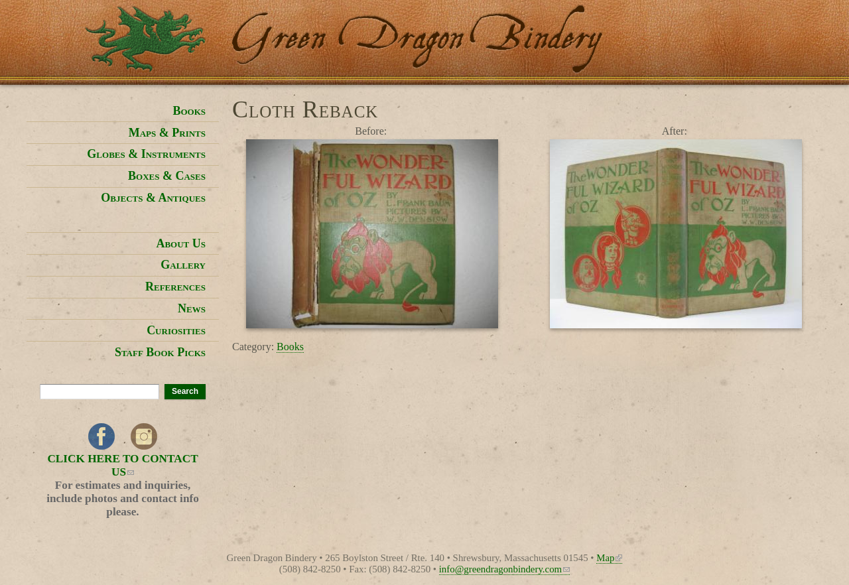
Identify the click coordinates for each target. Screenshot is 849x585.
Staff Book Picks (160, 352)
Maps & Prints (167, 132)
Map (609, 557)
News (192, 308)
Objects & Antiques (153, 197)
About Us (181, 243)
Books (290, 346)
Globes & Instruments (146, 154)
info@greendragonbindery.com (504, 569)
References (175, 286)
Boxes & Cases (167, 175)
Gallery (183, 264)
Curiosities (176, 330)
